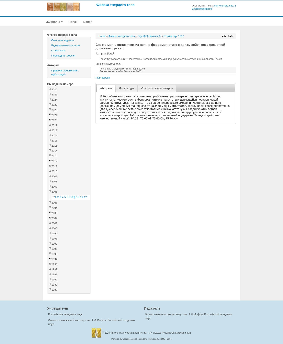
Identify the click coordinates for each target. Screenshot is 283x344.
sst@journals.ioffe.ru (225, 5)
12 (85, 197)
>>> (230, 36)
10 (77, 197)
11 (81, 197)
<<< (224, 36)
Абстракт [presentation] (106, 88)
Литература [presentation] (127, 88)
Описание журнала (62, 40)
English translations (202, 8)
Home (102, 36)
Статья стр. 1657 (174, 36)
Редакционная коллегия (65, 45)
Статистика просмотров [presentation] (157, 88)
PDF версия (103, 77)
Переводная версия (63, 55)
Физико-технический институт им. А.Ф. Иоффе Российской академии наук (150, 332)
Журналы (54, 22)
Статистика (58, 50)
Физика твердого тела (115, 5)
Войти (87, 22)
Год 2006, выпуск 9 (149, 36)
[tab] (106, 88)
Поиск (73, 22)
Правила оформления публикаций (64, 72)
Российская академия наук (65, 314)
